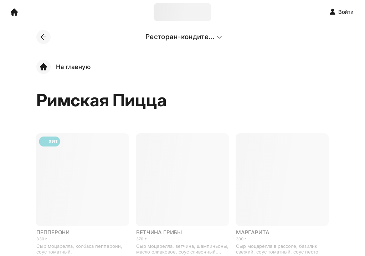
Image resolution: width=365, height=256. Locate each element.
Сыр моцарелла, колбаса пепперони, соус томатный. (79, 249)
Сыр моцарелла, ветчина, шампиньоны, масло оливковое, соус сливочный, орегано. (182, 249)
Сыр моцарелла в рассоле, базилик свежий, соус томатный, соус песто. (278, 249)
